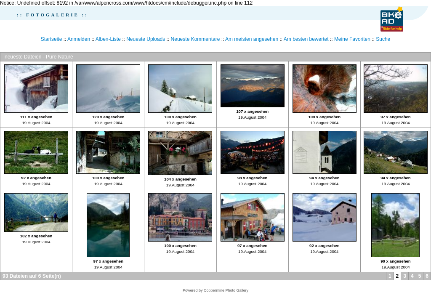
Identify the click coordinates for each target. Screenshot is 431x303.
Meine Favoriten (352, 39)
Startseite (51, 39)
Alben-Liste (108, 39)
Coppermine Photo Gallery (226, 290)
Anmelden (78, 39)
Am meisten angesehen (251, 39)
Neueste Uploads (145, 39)
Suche (383, 39)
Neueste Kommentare (195, 39)
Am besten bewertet (306, 39)
